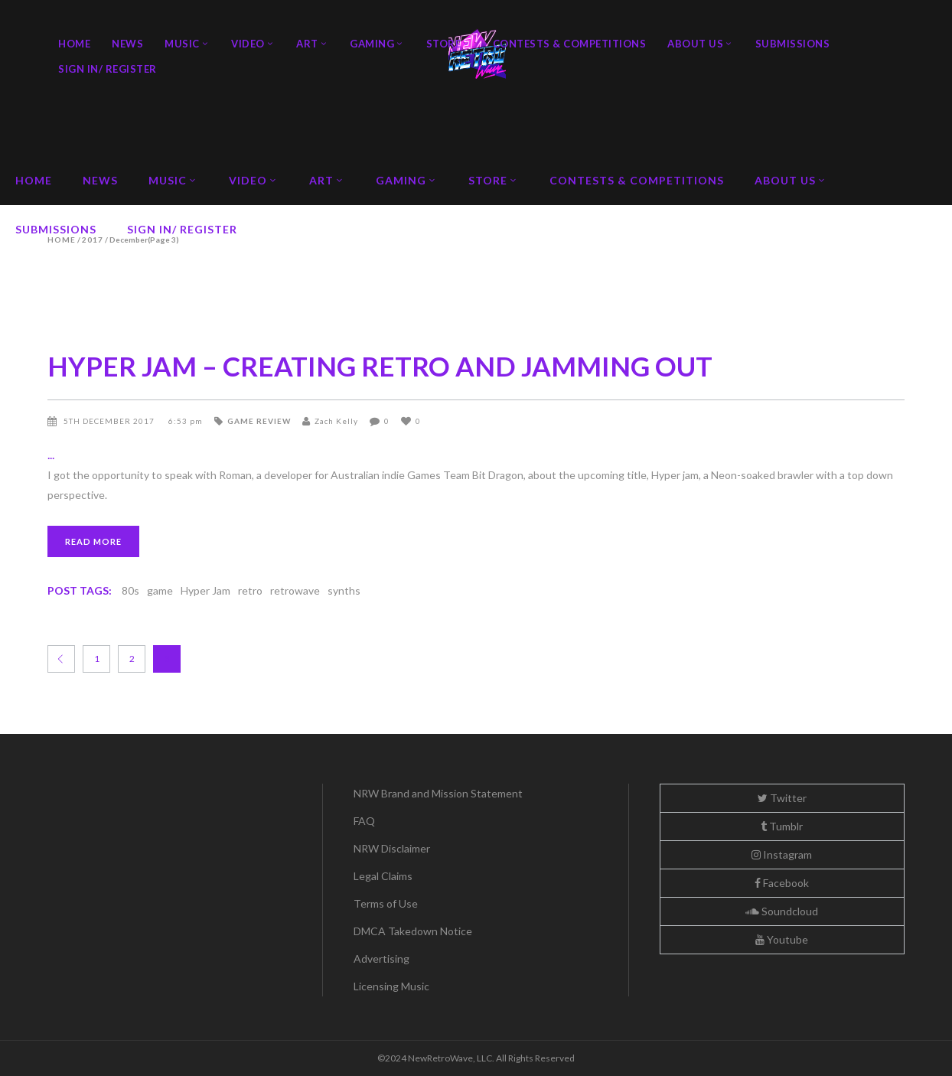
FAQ (364, 820)
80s (130, 590)
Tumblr (782, 826)
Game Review (259, 421)
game (160, 590)
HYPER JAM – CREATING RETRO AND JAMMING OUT (379, 366)
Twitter (782, 797)
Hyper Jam (205, 590)
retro (250, 590)
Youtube (781, 939)
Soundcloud (781, 911)
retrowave (295, 590)
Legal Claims (383, 875)
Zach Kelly (336, 421)
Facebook (782, 882)
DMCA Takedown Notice (413, 930)
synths (344, 590)
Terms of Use (386, 903)
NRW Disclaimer (392, 848)
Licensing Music (391, 986)
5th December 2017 (110, 421)
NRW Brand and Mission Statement (438, 793)
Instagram (781, 854)
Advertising (381, 958)
